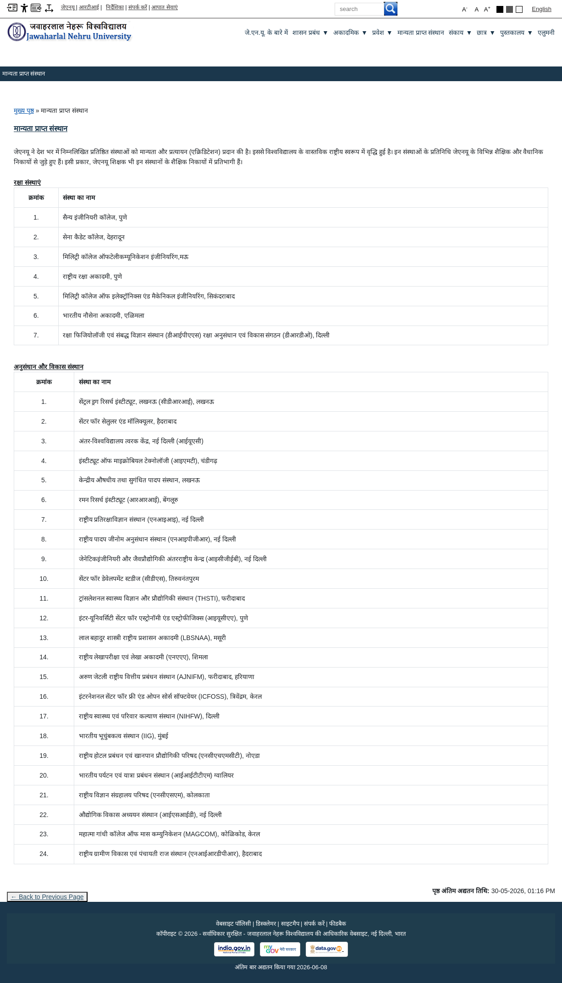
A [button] (487, 9)
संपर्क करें (137, 7)
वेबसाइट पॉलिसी (233, 923)
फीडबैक (337, 923)
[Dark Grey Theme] (509, 9)
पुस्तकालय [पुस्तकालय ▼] (516, 33)
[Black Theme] (499, 9)
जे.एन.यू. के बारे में (266, 32)
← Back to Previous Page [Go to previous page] (47, 896)
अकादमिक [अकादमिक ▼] (350, 33)
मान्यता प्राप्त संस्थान (421, 32)
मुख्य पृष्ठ (24, 110)
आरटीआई (89, 7)
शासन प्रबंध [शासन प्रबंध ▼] (310, 33)
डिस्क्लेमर (266, 923)
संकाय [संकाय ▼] (460, 33)
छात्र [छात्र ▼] (486, 33)
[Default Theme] (519, 9)
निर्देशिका (115, 7)
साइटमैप (290, 923)
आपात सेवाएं (164, 7)
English (541, 9)
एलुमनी (546, 32)
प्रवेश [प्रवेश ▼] (382, 33)
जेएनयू (68, 7)
